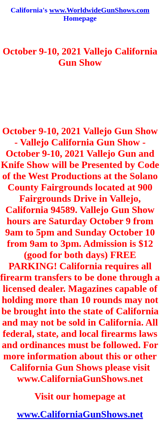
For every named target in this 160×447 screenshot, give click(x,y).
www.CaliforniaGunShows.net (80, 414)
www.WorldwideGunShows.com (99, 10)
